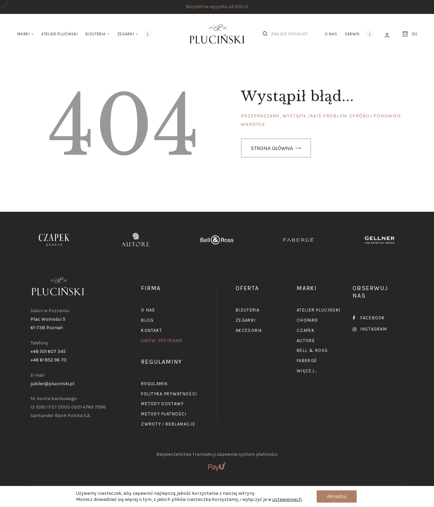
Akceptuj (337, 496)
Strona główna (272, 148)
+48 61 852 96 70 (48, 360)
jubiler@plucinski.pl (52, 384)
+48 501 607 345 (48, 351)
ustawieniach (287, 499)
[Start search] (265, 34)
